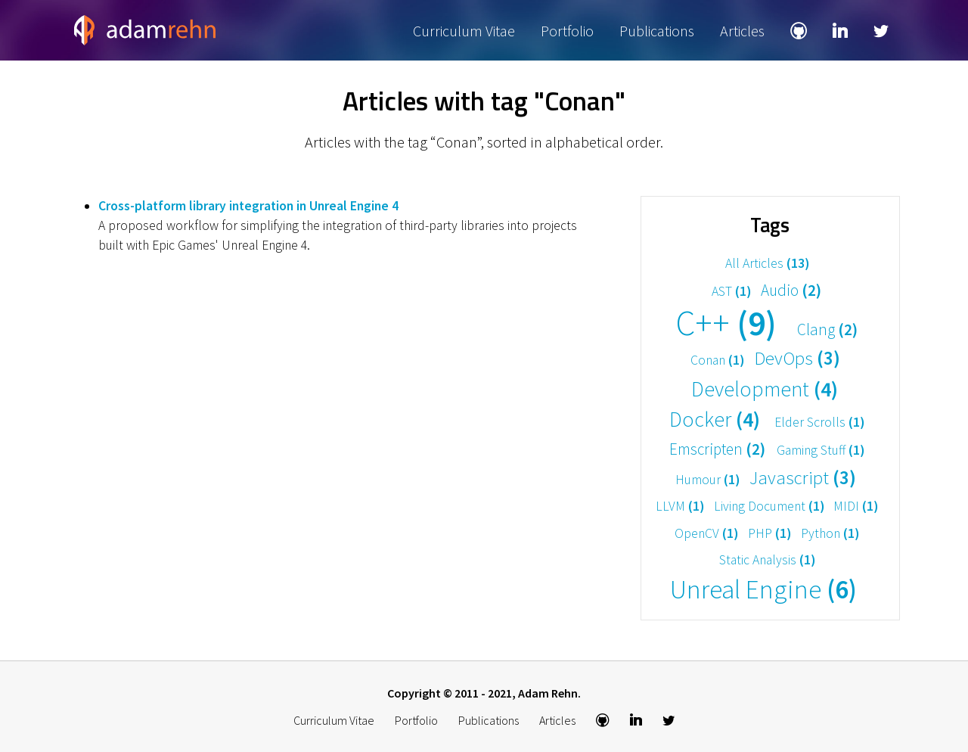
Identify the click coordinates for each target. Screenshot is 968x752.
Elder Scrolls (819, 422)
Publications (656, 30)
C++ (726, 323)
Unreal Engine (763, 590)
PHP (769, 533)
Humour (707, 479)
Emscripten (717, 449)
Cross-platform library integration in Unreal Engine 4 (248, 205)
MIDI (855, 506)
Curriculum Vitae (464, 30)
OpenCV (706, 533)
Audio (791, 290)
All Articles (767, 263)
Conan (717, 360)
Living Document (769, 506)
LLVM (680, 506)
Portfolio (567, 30)
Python (830, 533)
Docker (714, 419)
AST (731, 291)
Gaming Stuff (820, 450)
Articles (742, 30)
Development (764, 388)
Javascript (802, 477)
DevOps (797, 358)
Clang (827, 329)
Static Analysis (767, 560)
